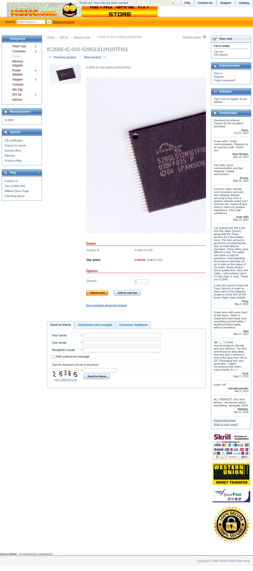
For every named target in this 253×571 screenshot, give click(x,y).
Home (50, 37)
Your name (59, 335)
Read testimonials (225, 420)
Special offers (13, 150)
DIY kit (64, 37)
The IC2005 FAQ (15, 185)
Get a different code (66, 379)
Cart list (218, 51)
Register (219, 76)
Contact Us (205, 2)
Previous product (62, 57)
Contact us (11, 180)
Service (17, 99)
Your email (59, 343)
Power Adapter (17, 72)
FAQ (187, 2)
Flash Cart (19, 46)
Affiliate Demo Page (17, 191)
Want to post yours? (226, 424)
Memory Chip (82, 37)
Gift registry (221, 54)
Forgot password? (225, 80)
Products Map (13, 160)
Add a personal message (70, 356)
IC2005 (9, 120)
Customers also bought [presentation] (95, 325)
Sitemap (10, 155)
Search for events (15, 145)
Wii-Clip (17, 89)
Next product (95, 57)
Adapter (17, 79)
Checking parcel (14, 196)
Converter (19, 51)
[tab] (60, 325)
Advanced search (63, 21)
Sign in (218, 73)
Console (17, 84)
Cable (16, 56)
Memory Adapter (17, 63)
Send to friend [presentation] (60, 325)
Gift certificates (14, 140)
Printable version (191, 37)
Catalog (244, 2)
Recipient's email (63, 350)
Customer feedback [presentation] (133, 325)
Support (225, 2)
